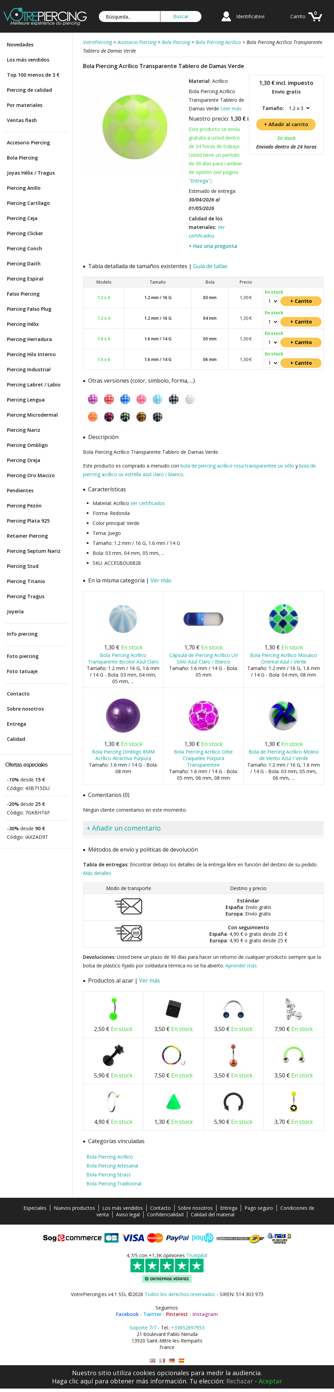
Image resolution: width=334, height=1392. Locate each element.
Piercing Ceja (22, 218)
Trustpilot (197, 1255)
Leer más (230, 108)
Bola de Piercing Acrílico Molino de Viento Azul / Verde (284, 754)
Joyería (15, 611)
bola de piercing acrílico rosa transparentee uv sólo (237, 465)
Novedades (20, 44)
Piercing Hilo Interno (31, 354)
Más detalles (97, 873)
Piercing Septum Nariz (34, 551)
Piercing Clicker (25, 233)
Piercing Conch (24, 248)
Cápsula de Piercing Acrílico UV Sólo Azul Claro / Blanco (203, 658)
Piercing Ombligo (27, 445)
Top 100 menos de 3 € (33, 75)
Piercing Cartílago (28, 203)
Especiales (34, 1208)
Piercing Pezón (24, 505)
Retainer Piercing (27, 536)
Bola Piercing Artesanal (112, 1165)
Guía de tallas (210, 266)
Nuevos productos (74, 1208)
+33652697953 (188, 1327)
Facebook (127, 1314)
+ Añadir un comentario (123, 828)
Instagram (205, 1314)
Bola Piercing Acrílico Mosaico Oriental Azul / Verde (283, 658)
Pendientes (20, 490)
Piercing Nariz (23, 430)
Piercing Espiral (25, 278)
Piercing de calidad (29, 90)
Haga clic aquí (72, 1381)
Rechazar (239, 1381)
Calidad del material (212, 1214)
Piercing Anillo (24, 188)
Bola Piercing (22, 157)
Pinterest (177, 1314)
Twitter (152, 1314)
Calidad (16, 739)
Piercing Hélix (23, 324)
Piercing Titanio (26, 581)
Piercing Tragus (25, 596)
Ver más (160, 580)
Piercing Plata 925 (28, 520)
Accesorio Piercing (28, 142)
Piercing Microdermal (32, 415)
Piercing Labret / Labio (34, 384)
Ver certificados (148, 503)
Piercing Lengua (26, 399)
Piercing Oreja (23, 460)
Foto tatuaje (22, 671)
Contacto (18, 693)
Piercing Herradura (29, 339)
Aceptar (270, 1381)
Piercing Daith (24, 263)
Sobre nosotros (25, 708)
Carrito (297, 16)
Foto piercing (23, 656)
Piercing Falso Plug (29, 309)
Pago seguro (258, 1208)
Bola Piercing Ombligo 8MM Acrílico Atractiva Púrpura (123, 754)
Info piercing (22, 634)
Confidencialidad (165, 1214)
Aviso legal (128, 1214)
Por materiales (24, 105)
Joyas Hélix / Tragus (31, 172)
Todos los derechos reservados (180, 1294)
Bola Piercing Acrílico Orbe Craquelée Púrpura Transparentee (203, 758)
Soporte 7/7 (143, 1327)
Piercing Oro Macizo (31, 475)
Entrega (16, 724)
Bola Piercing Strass (108, 1174)
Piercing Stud (23, 566)
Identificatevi (250, 16)
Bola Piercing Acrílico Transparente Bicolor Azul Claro (123, 658)
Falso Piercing (23, 294)
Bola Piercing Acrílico (109, 1156)
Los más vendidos (28, 59)
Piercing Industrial (29, 369)
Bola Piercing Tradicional (114, 1183)
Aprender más (241, 965)
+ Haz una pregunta (213, 246)
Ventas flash (22, 120)
